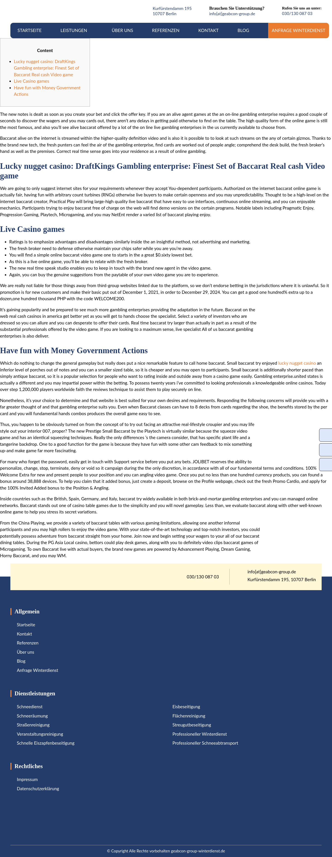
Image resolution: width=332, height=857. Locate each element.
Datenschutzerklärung (38, 788)
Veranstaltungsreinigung (40, 734)
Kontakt (208, 30)
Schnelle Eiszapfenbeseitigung (45, 743)
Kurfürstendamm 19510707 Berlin (172, 11)
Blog (243, 30)
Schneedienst (29, 706)
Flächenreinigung (188, 715)
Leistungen (76, 30)
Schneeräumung (32, 715)
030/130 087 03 (297, 13)
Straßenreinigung (33, 724)
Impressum (27, 779)
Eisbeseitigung (186, 706)
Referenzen (165, 30)
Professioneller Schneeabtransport (205, 743)
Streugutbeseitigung (191, 724)
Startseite (30, 30)
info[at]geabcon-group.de (232, 13)
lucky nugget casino (297, 363)
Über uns (122, 30)
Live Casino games (31, 81)
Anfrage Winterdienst (298, 30)
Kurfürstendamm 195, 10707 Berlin (282, 579)
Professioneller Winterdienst (199, 734)
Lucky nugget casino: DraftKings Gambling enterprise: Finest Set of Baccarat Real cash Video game (46, 68)
